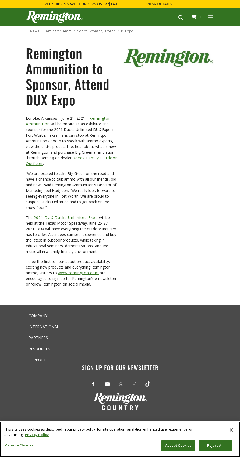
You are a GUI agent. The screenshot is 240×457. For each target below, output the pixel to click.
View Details (159, 4)
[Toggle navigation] (210, 17)
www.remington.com (78, 272)
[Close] (231, 430)
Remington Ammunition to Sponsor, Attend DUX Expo (88, 31)
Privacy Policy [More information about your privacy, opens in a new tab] (37, 434)
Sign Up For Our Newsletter (120, 369)
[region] (120, 439)
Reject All (215, 445)
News (34, 31)
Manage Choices (18, 445)
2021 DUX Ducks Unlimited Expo (66, 217)
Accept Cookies (178, 445)
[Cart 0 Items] (195, 17)
